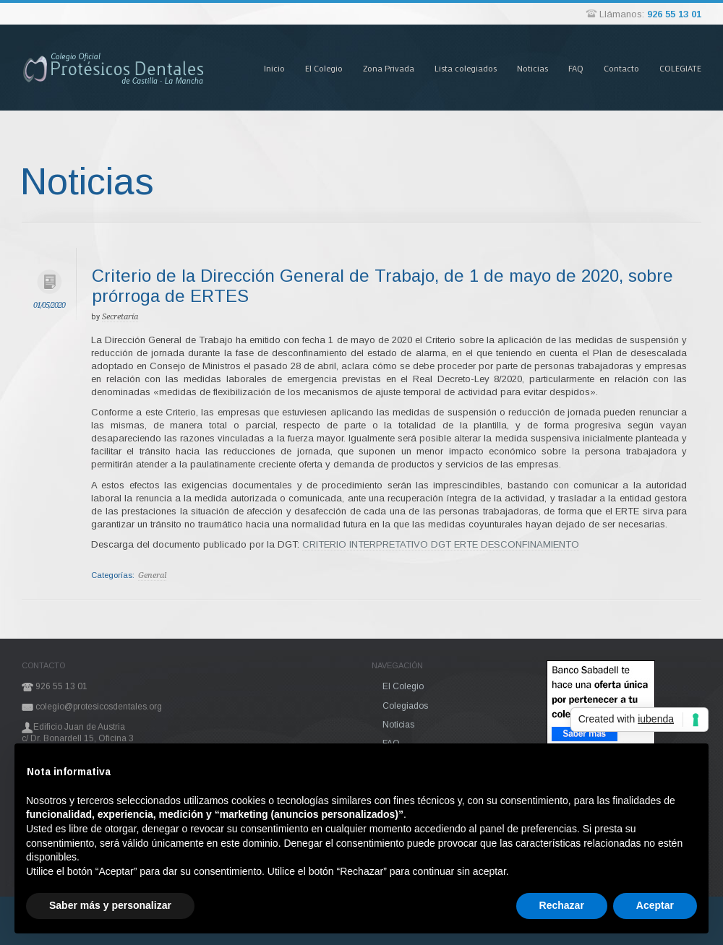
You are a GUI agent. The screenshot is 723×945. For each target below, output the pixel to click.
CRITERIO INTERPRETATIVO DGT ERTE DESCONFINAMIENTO (440, 544)
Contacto (621, 68)
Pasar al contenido (238, 24)
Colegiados (405, 706)
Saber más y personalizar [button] (110, 905)
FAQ (575, 68)
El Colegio (324, 68)
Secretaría (120, 317)
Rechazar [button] (561, 905)
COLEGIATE (680, 68)
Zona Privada (388, 68)
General (152, 575)
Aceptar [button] (655, 905)
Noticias (532, 68)
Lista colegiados (466, 68)
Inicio (274, 68)
